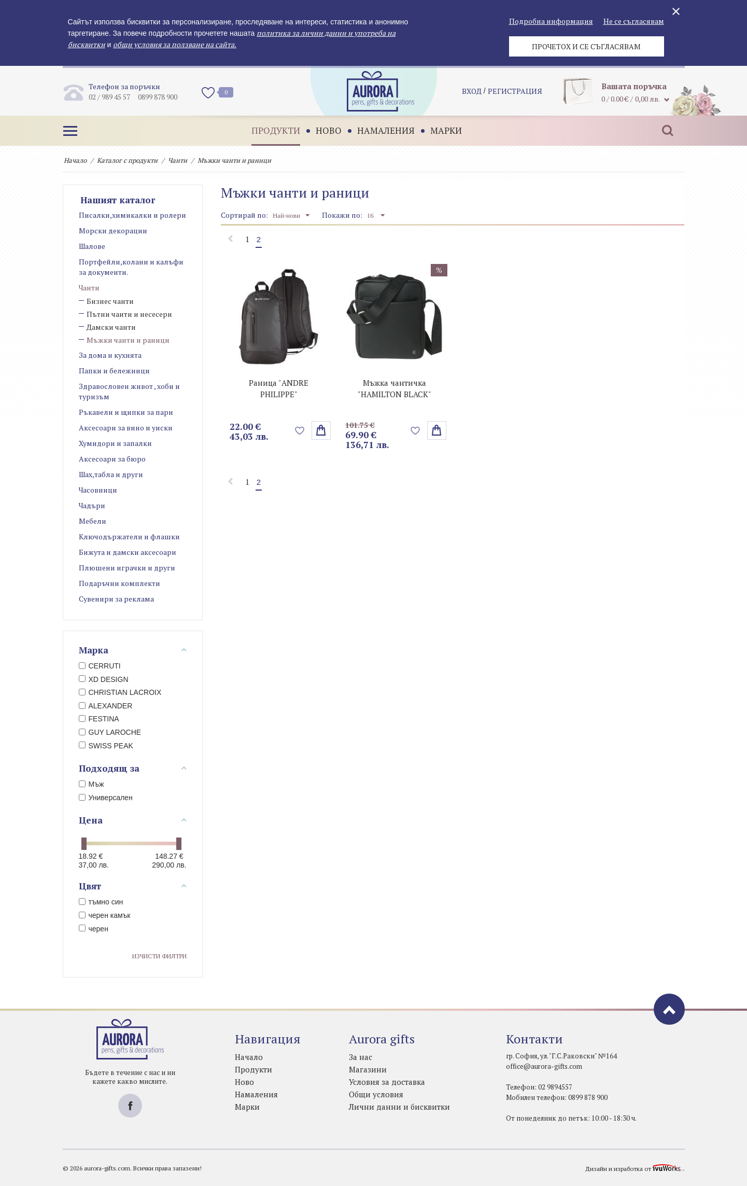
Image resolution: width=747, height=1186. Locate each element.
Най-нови (291, 215)
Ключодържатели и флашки (129, 536)
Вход (472, 91)
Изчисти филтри (159, 956)
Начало (75, 160)
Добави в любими (299, 430)
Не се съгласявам (633, 21)
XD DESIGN (104, 679)
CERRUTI (100, 666)
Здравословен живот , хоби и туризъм (129, 391)
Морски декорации (113, 230)
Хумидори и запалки (115, 443)
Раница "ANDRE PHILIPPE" (278, 388)
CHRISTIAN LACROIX (120, 692)
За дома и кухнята (110, 355)
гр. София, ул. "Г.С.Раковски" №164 (561, 1056)
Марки (445, 130)
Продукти (274, 130)
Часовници (98, 490)
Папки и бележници (114, 370)
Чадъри (92, 505)
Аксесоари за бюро (112, 459)
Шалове (92, 246)
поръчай (436, 430)
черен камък (105, 915)
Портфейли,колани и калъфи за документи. (131, 267)
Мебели (92, 521)
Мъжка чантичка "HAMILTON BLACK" (394, 388)
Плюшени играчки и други (127, 568)
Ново (328, 130)
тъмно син (101, 902)
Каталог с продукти (127, 160)
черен (93, 929)
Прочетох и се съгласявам (586, 46)
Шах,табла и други (111, 474)
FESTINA (99, 719)
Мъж (91, 784)
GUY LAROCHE (110, 732)
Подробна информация (551, 21)
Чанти (177, 160)
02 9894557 (555, 1087)
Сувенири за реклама (116, 599)
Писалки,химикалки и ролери (132, 215)
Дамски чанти (111, 327)
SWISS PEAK (106, 746)
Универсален (106, 797)
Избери (321, 430)
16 (376, 215)
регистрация (515, 91)
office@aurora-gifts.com (544, 1066)
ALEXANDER (106, 706)
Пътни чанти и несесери (129, 314)
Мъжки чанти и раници (128, 340)
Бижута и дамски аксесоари (127, 552)
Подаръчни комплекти (119, 583)
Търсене (666, 131)
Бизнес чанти (110, 301)
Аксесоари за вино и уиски (126, 427)
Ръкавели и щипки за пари (126, 412)
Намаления (385, 130)
